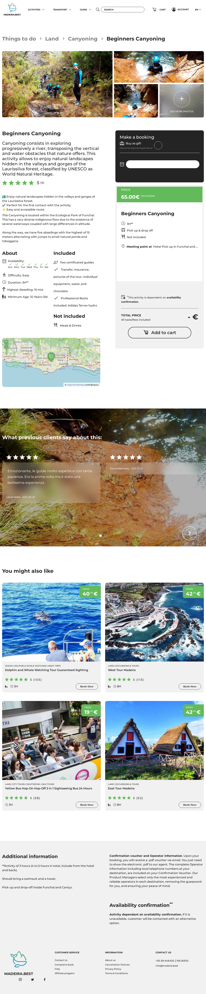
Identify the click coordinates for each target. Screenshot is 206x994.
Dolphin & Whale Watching (30, 666)
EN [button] (196, 9)
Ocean (9, 666)
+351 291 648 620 (165, 960)
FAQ (57, 969)
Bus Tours (48, 784)
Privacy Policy (113, 969)
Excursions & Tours (127, 666)
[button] (43, 9)
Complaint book (64, 964)
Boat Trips (54, 666)
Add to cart (159, 332)
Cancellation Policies (117, 964)
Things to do (19, 39)
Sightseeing (33, 784)
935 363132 (182, 960)
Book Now (86, 686)
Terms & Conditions (116, 973)
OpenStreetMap (75, 384)
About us (110, 960)
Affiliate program (65, 973)
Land (52, 39)
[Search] (122, 9)
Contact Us (61, 960)
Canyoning (82, 39)
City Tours (19, 784)
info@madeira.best (167, 965)
